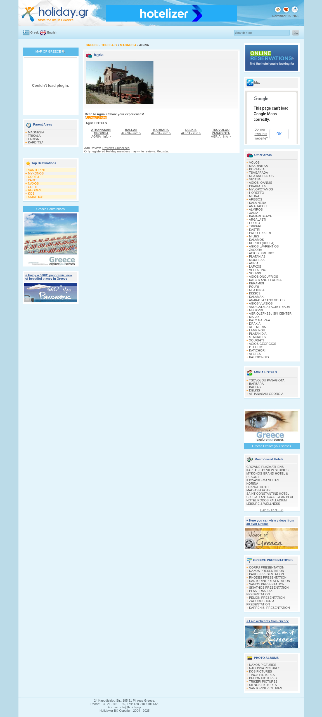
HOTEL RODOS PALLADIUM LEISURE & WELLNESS (267, 502)
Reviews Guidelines (115, 148)
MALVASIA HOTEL (260, 490)
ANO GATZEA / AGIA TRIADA (269, 306)
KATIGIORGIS (259, 357)
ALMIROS (256, 209)
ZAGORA (255, 249)
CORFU (33, 176)
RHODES (34, 190)
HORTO (254, 223)
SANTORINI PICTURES (265, 688)
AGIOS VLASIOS (261, 303)
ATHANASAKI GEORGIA (266, 393)
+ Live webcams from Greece (268, 621)
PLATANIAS (257, 256)
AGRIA (253, 263)
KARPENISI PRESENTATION (269, 607)
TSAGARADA (258, 172)
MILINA (254, 196)
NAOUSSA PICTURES (264, 668)
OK (278, 134)
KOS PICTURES (260, 671)
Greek (34, 32)
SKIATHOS (35, 197)
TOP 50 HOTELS (271, 509)
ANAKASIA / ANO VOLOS (267, 300)
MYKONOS (36, 173)
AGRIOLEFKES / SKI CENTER (270, 313)
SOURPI (255, 273)
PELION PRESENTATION (267, 597)
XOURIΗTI (256, 340)
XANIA (253, 212)
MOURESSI (257, 259)
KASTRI (254, 229)
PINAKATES (257, 186)
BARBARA (256, 383)
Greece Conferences (50, 209)
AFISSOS (255, 199)
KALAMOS (256, 239)
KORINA (252, 483)
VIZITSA (255, 179)
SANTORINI (36, 170)
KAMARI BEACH (260, 216)
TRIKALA (34, 135)
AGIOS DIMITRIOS (262, 253)
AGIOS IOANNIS (260, 182)
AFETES (255, 353)
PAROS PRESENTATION (266, 574)
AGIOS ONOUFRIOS (263, 276)
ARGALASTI (257, 219)
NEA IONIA (256, 290)
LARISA (33, 139)
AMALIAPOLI (258, 206)
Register (162, 151)
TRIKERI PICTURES (263, 681)
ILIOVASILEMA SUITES (263, 480)
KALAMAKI (256, 296)
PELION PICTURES (263, 678)
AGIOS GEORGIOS (262, 343)
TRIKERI (255, 226)
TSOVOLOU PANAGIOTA (267, 380)
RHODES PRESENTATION (268, 577)
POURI (254, 286)
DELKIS (254, 390)
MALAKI (254, 317)
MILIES (254, 236)
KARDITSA (35, 142)
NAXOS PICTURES (262, 664)
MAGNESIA (36, 132)
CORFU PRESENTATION (266, 567)
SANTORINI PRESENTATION (269, 580)
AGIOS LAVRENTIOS (264, 246)
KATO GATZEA (259, 320)
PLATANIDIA (258, 333)
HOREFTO (256, 192)
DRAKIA (255, 323)
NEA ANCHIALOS (261, 176)
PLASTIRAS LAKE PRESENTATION (261, 592)
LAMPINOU (257, 330)
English (52, 32)
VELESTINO (257, 270)
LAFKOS (255, 266)
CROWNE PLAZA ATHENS (265, 466)
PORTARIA (256, 169)
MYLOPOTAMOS (261, 189)
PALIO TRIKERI (260, 233)
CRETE (33, 186)
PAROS (33, 180)
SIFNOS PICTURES (263, 685)
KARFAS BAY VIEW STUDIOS (268, 470)
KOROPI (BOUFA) (261, 243)
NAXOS (33, 183)
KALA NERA (257, 202)
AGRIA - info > (101, 133)
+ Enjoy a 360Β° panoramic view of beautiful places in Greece (48, 276)
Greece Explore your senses (271, 446)
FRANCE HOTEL (258, 487)
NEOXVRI (256, 310)
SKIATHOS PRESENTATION (269, 587)
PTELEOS (256, 347)
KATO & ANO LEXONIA (265, 280)
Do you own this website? (261, 134)
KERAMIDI (256, 283)
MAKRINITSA (258, 166)
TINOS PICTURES (262, 674)
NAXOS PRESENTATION (266, 570)
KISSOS (255, 293)
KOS (31, 193)
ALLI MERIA (257, 327)
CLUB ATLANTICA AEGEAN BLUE (270, 497)
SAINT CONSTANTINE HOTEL (268, 493)
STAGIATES (257, 337)
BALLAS (255, 387)
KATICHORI (257, 350)
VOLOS (254, 162)
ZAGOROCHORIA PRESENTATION (260, 602)
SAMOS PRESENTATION (267, 584)
